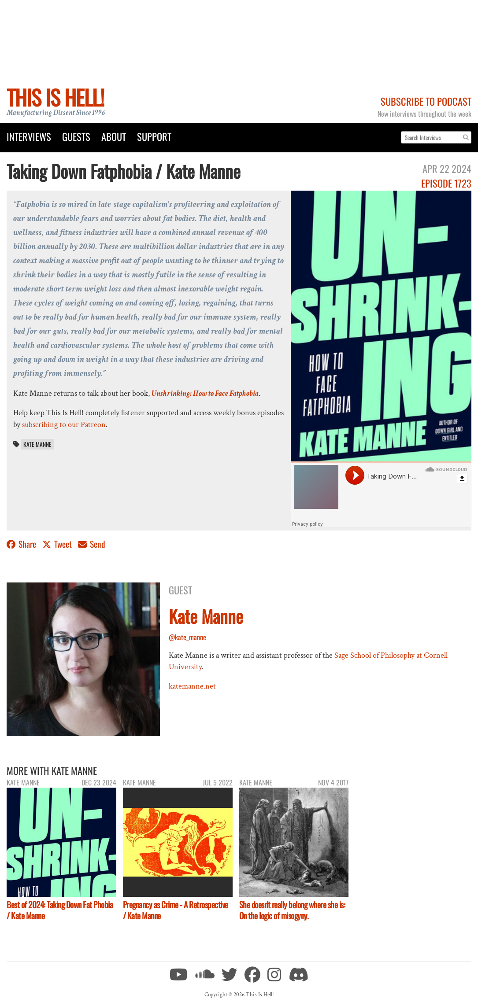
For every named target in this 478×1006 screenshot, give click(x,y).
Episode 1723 (446, 183)
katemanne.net (192, 686)
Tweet (58, 544)
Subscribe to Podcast (426, 101)
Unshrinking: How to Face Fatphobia (205, 393)
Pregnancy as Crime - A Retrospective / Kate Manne (175, 910)
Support (154, 136)
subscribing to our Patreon (64, 425)
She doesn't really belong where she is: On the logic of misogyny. (292, 910)
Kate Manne (37, 444)
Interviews (29, 136)
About (113, 136)
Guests (76, 136)
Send (91, 544)
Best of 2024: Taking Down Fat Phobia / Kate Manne (60, 910)
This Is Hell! (55, 97)
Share (22, 544)
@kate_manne (187, 637)
